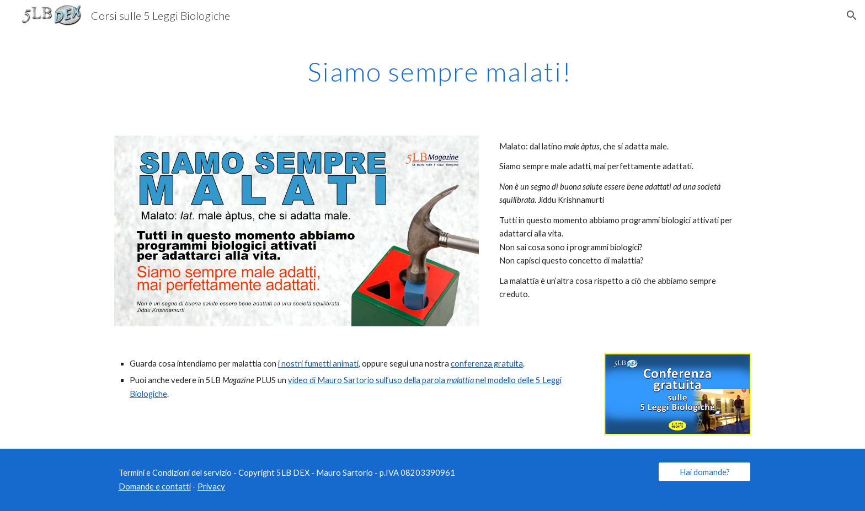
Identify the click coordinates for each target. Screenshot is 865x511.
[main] (432, 69)
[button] (852, 15)
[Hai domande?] (704, 472)
